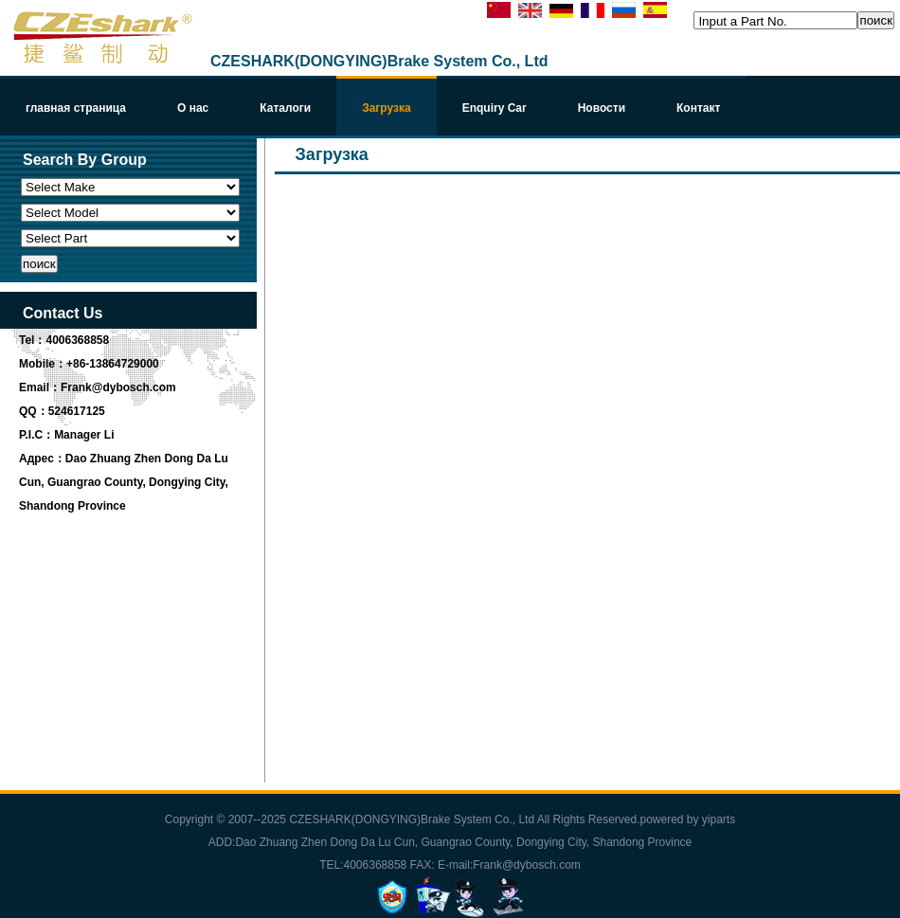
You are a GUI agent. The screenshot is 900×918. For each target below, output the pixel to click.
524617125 (76, 411)
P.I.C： (36, 434)
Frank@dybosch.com (118, 387)
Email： (40, 387)
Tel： (32, 340)
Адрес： (42, 458)
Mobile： (42, 363)
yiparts (718, 819)
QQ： (33, 411)
